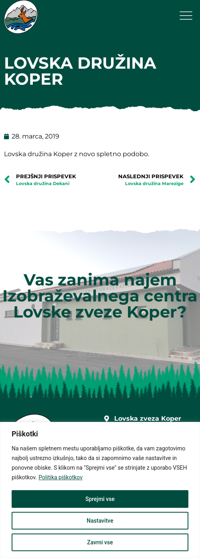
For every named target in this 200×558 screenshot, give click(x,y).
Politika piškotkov (60, 477)
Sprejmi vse (100, 499)
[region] (100, 490)
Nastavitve (100, 520)
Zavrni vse (100, 542)
